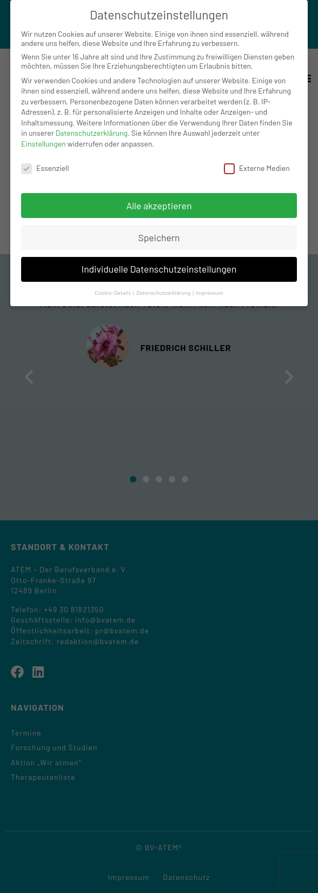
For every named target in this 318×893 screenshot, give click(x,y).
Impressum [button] (209, 292)
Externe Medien (257, 168)
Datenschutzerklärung (92, 132)
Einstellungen (43, 143)
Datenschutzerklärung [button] (163, 292)
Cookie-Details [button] (113, 292)
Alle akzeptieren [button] (158, 205)
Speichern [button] (159, 237)
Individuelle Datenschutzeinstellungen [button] (159, 269)
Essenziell (45, 168)
